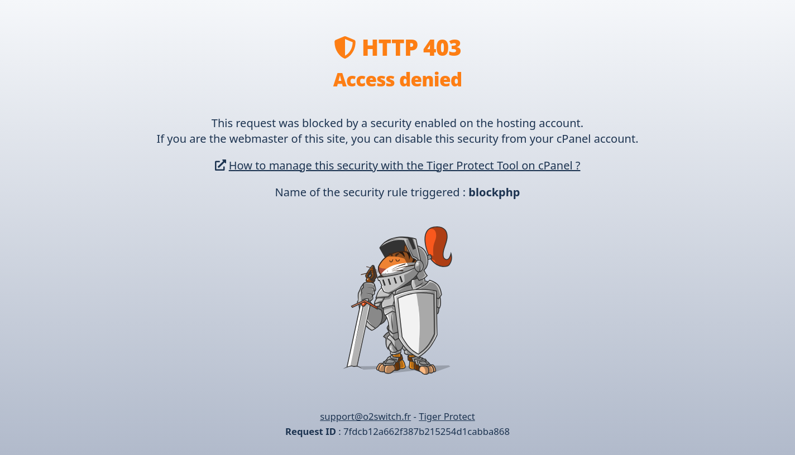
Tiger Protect (447, 416)
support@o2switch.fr (365, 416)
